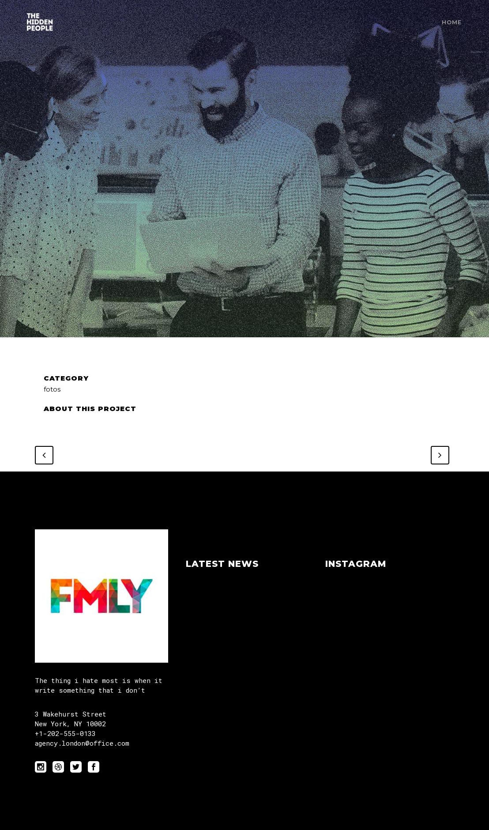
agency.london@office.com (82, 743)
